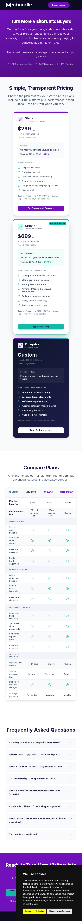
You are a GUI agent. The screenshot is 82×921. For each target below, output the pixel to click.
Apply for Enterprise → (41, 430)
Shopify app (59, 4)
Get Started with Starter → (41, 208)
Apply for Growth (41, 327)
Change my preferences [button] (59, 911)
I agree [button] (28, 911)
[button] (73, 5)
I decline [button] (40, 911)
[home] (19, 5)
